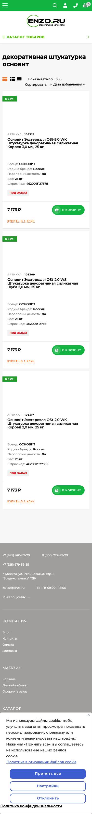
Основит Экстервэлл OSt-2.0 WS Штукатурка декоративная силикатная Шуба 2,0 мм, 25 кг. (42, 283)
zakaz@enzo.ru (13, 588)
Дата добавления (66, 84)
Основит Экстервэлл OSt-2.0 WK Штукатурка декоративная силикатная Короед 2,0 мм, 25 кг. (42, 423)
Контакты (9, 638)
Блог (6, 632)
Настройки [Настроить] (48, 786)
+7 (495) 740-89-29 (16, 555)
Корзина (8, 679)
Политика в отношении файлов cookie (41, 762)
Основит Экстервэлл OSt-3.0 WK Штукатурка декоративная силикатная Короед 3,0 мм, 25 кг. (42, 143)
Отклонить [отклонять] (48, 798)
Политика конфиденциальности (31, 806)
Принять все (48, 773)
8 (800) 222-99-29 (55, 555)
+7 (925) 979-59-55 (15, 564)
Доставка (9, 651)
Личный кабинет (15, 685)
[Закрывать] (89, 715)
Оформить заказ (14, 691)
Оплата (8, 644)
